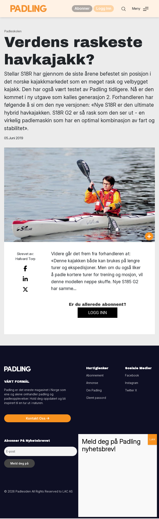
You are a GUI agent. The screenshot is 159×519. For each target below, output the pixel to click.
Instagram (131, 383)
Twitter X (131, 391)
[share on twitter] (25, 287)
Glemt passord (96, 398)
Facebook (132, 376)
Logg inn (97, 313)
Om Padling (94, 391)
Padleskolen (13, 32)
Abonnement (95, 376)
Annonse (92, 383)
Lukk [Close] (152, 439)
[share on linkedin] (25, 278)
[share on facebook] (25, 269)
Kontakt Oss (37, 419)
